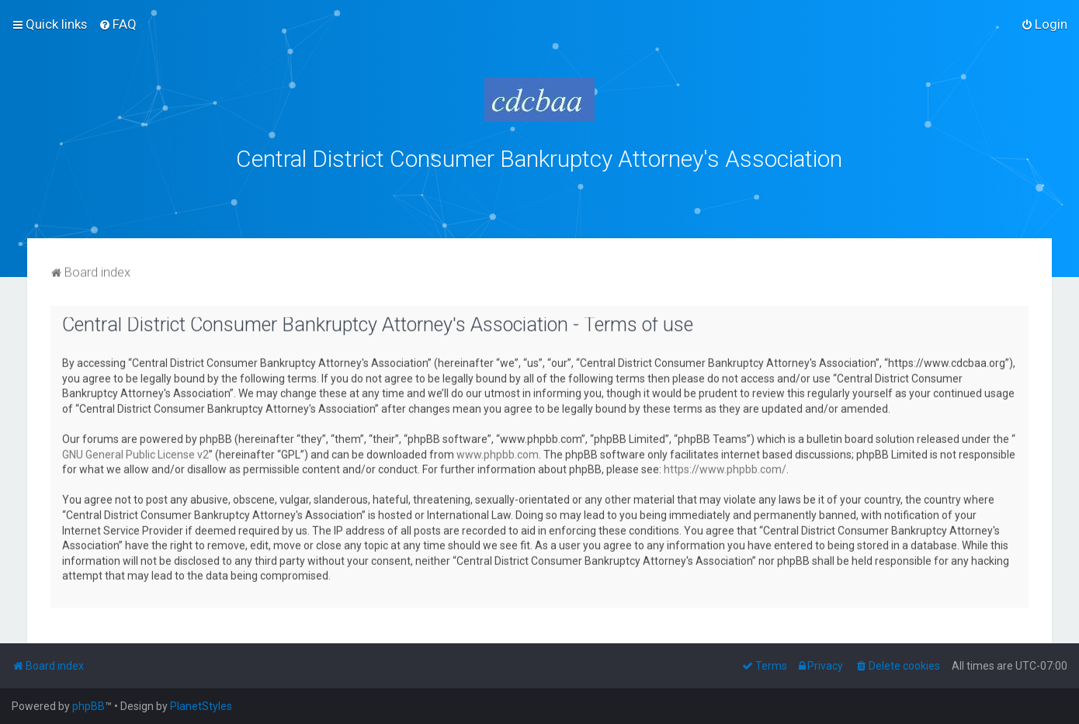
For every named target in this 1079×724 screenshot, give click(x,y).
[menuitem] (118, 24)
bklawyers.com (668, 192)
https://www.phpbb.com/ (725, 468)
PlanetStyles (201, 706)
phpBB (88, 706)
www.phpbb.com (497, 453)
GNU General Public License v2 (135, 453)
